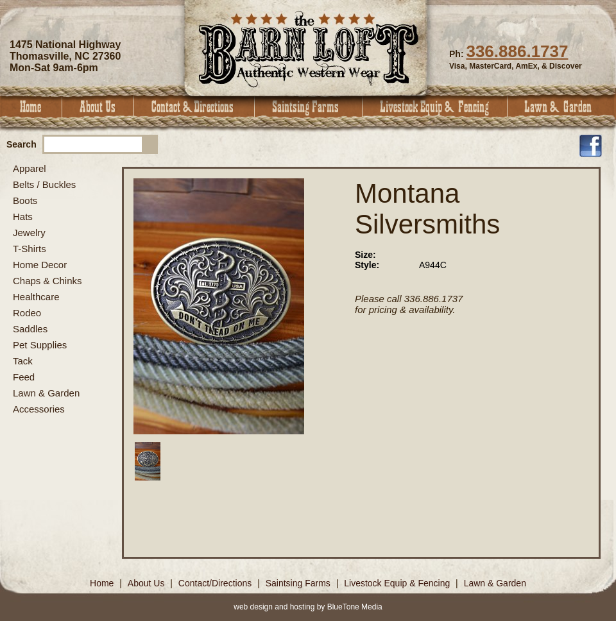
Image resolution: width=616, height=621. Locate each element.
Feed (24, 376)
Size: (365, 255)
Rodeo (27, 312)
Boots (25, 200)
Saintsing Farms (309, 107)
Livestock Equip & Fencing (435, 107)
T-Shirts (29, 248)
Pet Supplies (40, 344)
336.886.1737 (517, 51)
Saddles (30, 328)
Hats (23, 216)
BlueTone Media (354, 606)
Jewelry (29, 232)
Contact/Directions (216, 583)
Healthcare (36, 296)
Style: (367, 265)
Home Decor (40, 264)
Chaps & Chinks (47, 280)
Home (31, 107)
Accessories (39, 409)
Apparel (29, 168)
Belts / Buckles (44, 184)
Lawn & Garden (562, 107)
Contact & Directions (194, 107)
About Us (98, 107)
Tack (23, 360)
